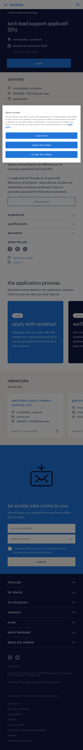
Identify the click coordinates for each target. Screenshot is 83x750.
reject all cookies (41, 144)
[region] (41, 134)
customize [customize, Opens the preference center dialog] (41, 135)
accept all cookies (41, 154)
